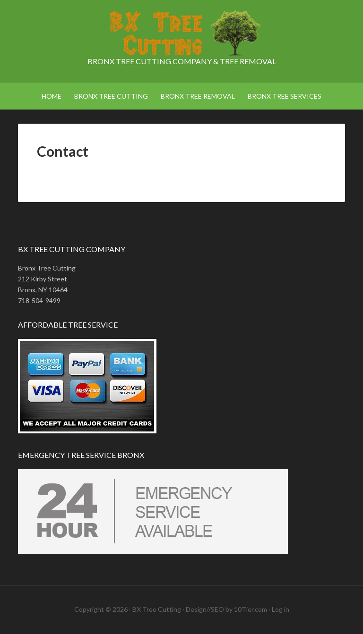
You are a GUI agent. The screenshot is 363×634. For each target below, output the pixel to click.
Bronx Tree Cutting (181, 33)
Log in (280, 609)
